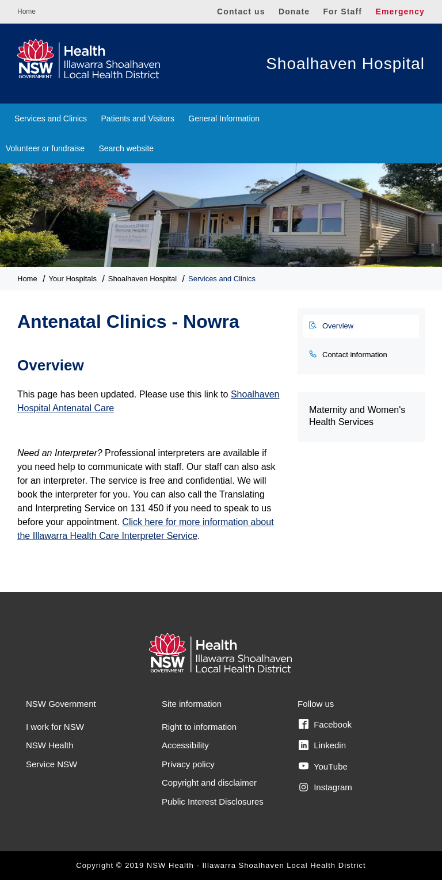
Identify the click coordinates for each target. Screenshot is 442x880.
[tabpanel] (148, 443)
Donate (294, 11)
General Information (224, 118)
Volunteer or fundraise (45, 148)
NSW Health (50, 745)
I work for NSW (55, 727)
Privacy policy (188, 764)
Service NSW (51, 764)
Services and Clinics (50, 118)
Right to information (199, 727)
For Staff (342, 11)
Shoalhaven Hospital (345, 63)
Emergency (400, 11)
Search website (126, 148)
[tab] (361, 326)
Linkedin (322, 745)
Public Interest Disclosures (213, 801)
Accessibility (185, 745)
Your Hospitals (73, 278)
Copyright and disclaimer (209, 782)
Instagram (325, 787)
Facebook (325, 724)
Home (26, 11)
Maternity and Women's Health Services (357, 416)
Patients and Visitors (137, 118)
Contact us (241, 11)
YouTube (323, 766)
